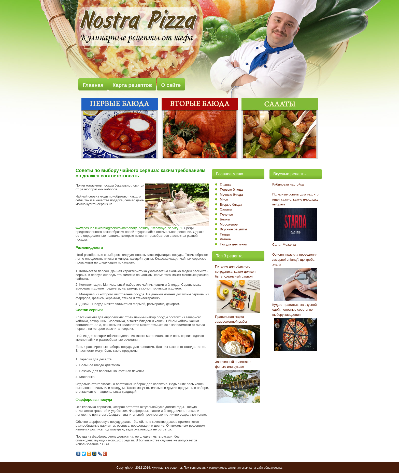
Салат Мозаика (284, 244)
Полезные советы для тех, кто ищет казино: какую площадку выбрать (295, 199)
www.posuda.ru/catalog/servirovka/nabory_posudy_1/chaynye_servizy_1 (129, 228)
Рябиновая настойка (288, 184)
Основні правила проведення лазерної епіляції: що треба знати (294, 259)
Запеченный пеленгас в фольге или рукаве (233, 364)
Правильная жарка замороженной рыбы (231, 319)
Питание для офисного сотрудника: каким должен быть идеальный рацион (235, 271)
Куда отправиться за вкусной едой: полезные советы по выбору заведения (294, 310)
